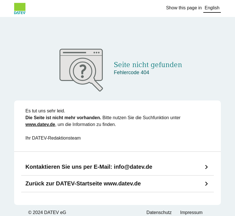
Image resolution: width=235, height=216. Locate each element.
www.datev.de (40, 124)
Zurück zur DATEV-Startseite (83, 183)
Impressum (191, 212)
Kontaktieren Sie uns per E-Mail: (88, 167)
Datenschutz (159, 212)
